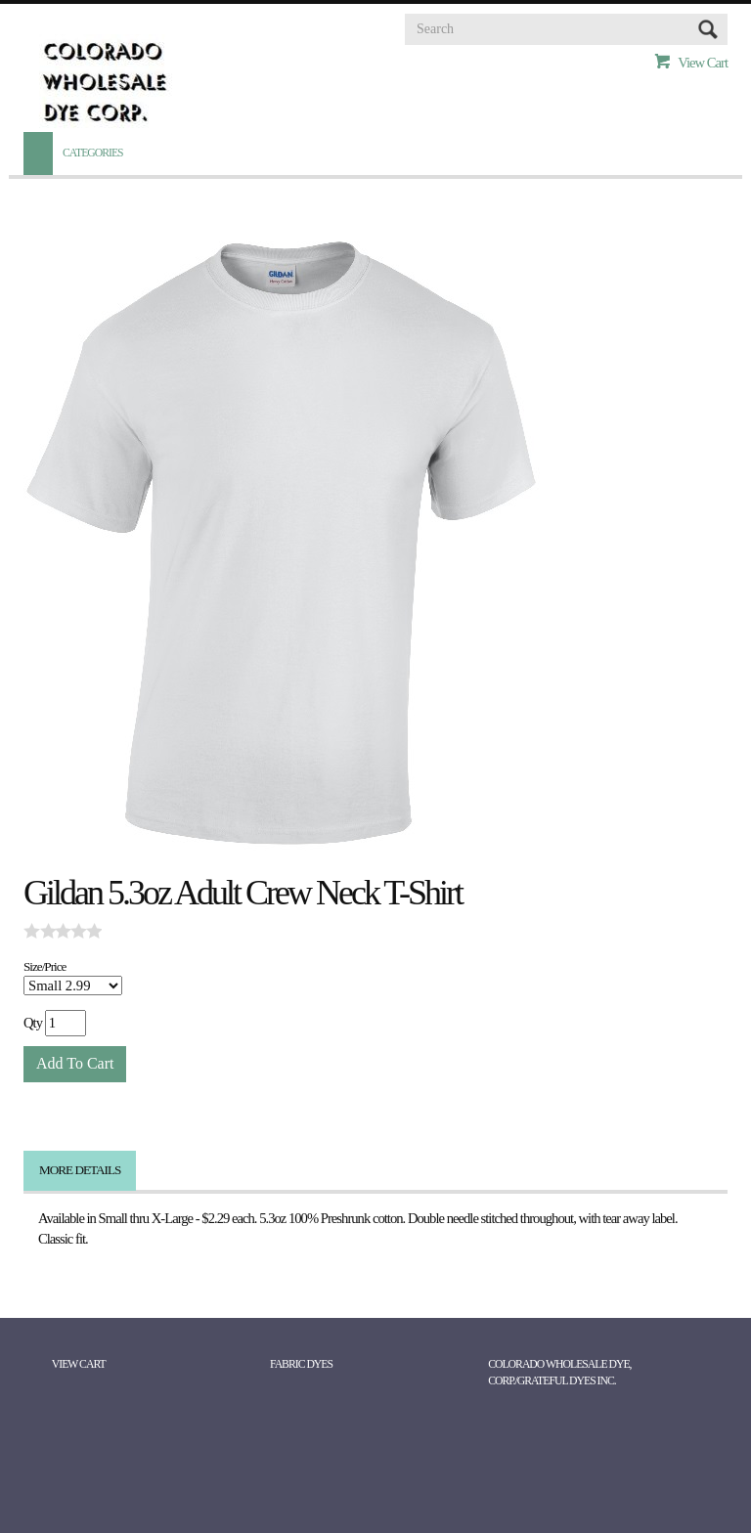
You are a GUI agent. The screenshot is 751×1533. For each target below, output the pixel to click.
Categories (93, 153)
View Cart (703, 62)
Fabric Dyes (301, 1364)
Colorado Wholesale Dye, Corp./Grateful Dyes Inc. (559, 1372)
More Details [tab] (79, 1169)
